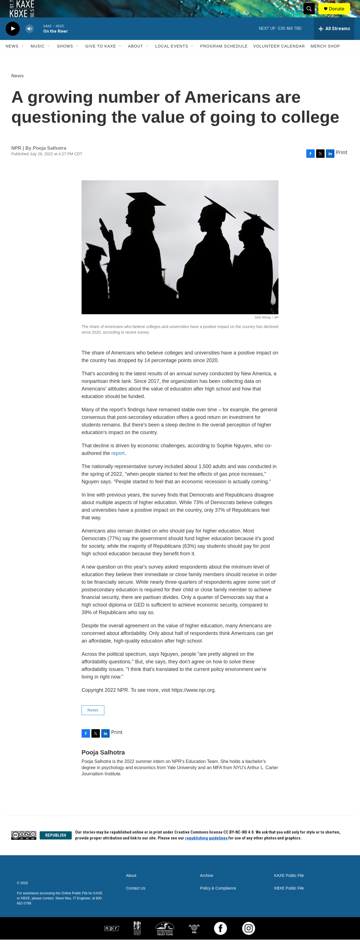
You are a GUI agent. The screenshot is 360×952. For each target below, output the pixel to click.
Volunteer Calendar (279, 58)
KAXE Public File (289, 888)
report (118, 465)
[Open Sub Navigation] (23, 58)
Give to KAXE (100, 58)
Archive (206, 888)
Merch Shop (325, 58)
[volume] (29, 41)
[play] (12, 41)
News (12, 58)
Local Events (171, 58)
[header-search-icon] (311, 15)
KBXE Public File (289, 901)
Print (341, 164)
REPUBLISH (55, 847)
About (135, 58)
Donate (340, 15)
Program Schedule (224, 58)
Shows (65, 58)
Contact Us (135, 901)
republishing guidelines (206, 850)
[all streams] (334, 41)
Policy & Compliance (218, 901)
